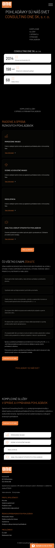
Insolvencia (10, 199)
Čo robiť (4, 533)
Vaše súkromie (6, 492)
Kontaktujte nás (10, 358)
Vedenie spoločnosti (8, 503)
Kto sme (4, 500)
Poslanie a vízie (6, 505)
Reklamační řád (7, 535)
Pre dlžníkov (27, 250)
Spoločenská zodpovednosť (10, 508)
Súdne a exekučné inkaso (16, 170)
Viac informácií (9, 153)
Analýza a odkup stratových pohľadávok (23, 228)
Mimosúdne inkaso (13, 141)
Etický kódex (16, 492)
